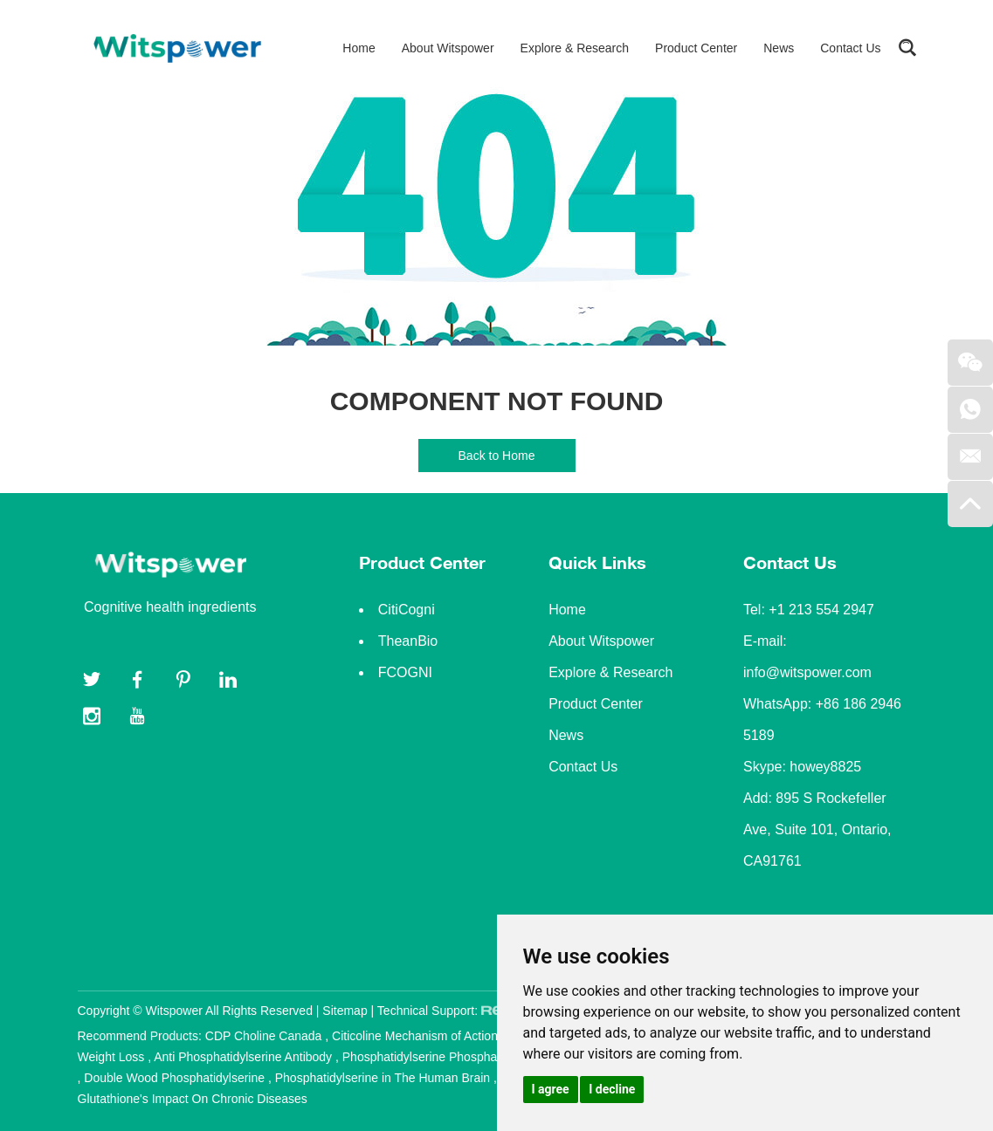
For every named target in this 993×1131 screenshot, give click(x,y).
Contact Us (850, 48)
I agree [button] (550, 1089)
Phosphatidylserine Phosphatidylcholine (452, 1057)
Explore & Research (575, 48)
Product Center (696, 48)
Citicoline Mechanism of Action (416, 1036)
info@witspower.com (807, 672)
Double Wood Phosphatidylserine (176, 1078)
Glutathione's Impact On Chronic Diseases (192, 1099)
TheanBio (408, 641)
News (778, 48)
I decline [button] (612, 1089)
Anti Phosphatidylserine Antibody (244, 1057)
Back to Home (497, 456)
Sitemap (344, 1011)
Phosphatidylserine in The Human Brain (384, 1078)
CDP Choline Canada (265, 1036)
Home (358, 48)
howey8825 (825, 766)
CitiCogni (406, 609)
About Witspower (448, 48)
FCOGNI (405, 672)
